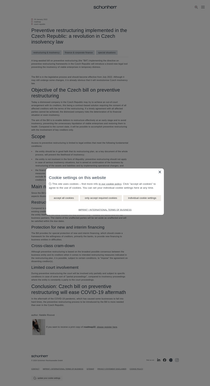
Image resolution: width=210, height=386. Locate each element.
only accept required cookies (101, 198)
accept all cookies (64, 198)
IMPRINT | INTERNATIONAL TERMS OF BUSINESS (105, 210)
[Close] (160, 172)
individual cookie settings (142, 198)
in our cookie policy (110, 183)
